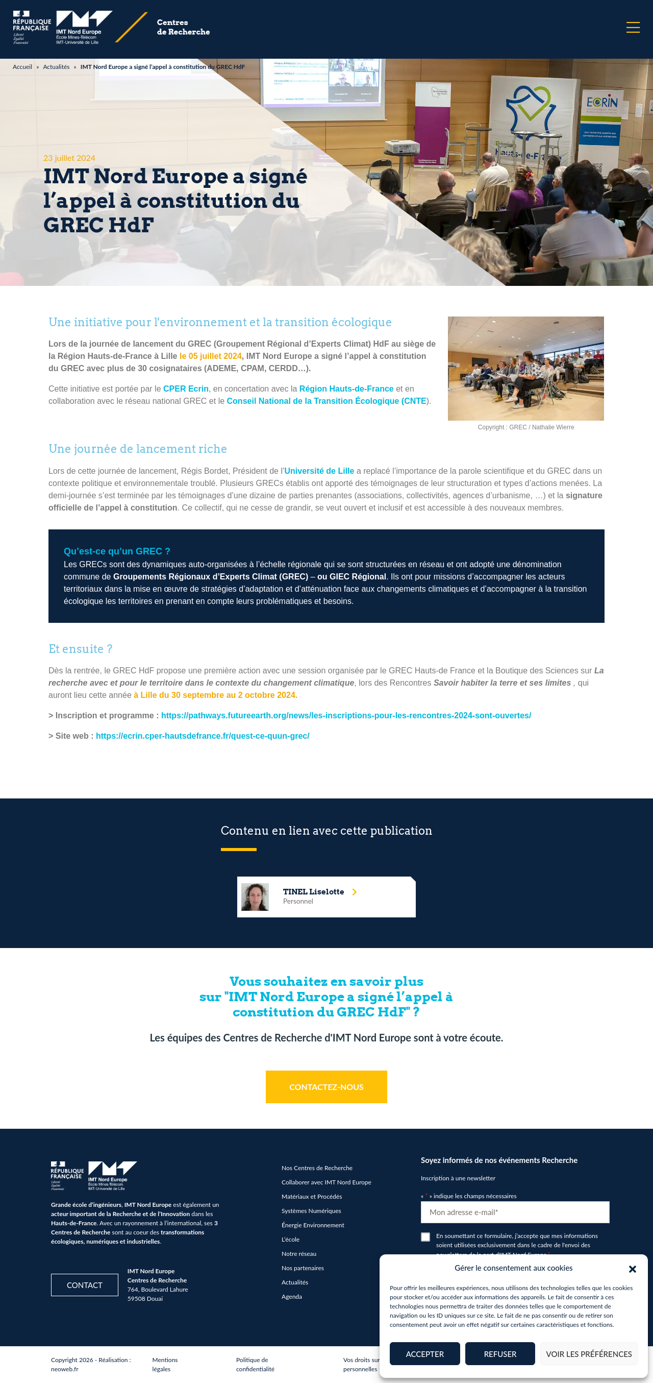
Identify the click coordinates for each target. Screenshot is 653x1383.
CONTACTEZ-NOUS (326, 1086)
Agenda (292, 1296)
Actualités (56, 66)
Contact (85, 1285)
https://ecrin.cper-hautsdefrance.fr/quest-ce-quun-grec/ (203, 736)
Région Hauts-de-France (346, 388)
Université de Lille (320, 471)
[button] (632, 1268)
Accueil (22, 66)
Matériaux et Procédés (312, 1196)
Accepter (425, 1353)
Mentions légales (165, 1364)
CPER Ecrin (186, 388)
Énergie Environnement (313, 1225)
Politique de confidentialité (255, 1364)
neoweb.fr (65, 1369)
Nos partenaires (303, 1268)
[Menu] (633, 27)
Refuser (500, 1353)
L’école (290, 1239)
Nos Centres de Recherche (317, 1168)
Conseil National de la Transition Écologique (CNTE (326, 401)
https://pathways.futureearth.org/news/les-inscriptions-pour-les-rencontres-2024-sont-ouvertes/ (346, 715)
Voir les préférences (589, 1353)
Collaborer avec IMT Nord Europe (326, 1182)
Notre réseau (299, 1253)
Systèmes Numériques (311, 1211)
